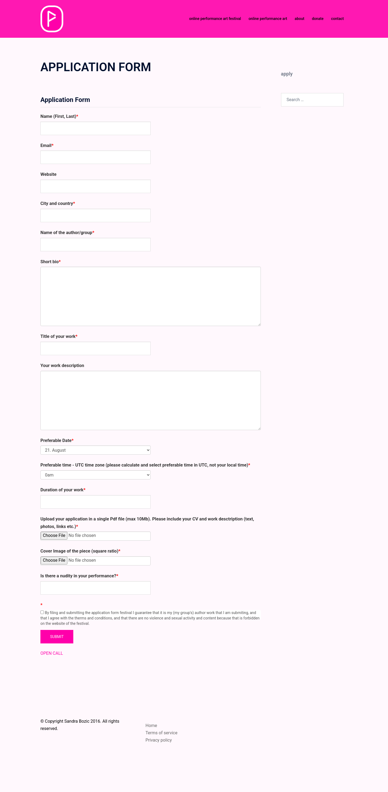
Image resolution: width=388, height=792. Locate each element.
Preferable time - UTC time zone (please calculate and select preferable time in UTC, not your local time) (144, 465)
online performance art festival (215, 18)
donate (317, 18)
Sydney (164, 782)
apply (287, 74)
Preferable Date (55, 440)
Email (45, 145)
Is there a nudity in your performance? (78, 575)
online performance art (267, 18)
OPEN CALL (51, 653)
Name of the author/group (66, 232)
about (299, 18)
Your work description (62, 365)
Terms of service (161, 732)
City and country (56, 203)
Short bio (49, 261)
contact (337, 18)
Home (151, 725)
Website (48, 174)
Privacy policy (159, 740)
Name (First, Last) (58, 116)
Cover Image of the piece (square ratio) (79, 551)
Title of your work (57, 336)
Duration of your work (62, 489)
